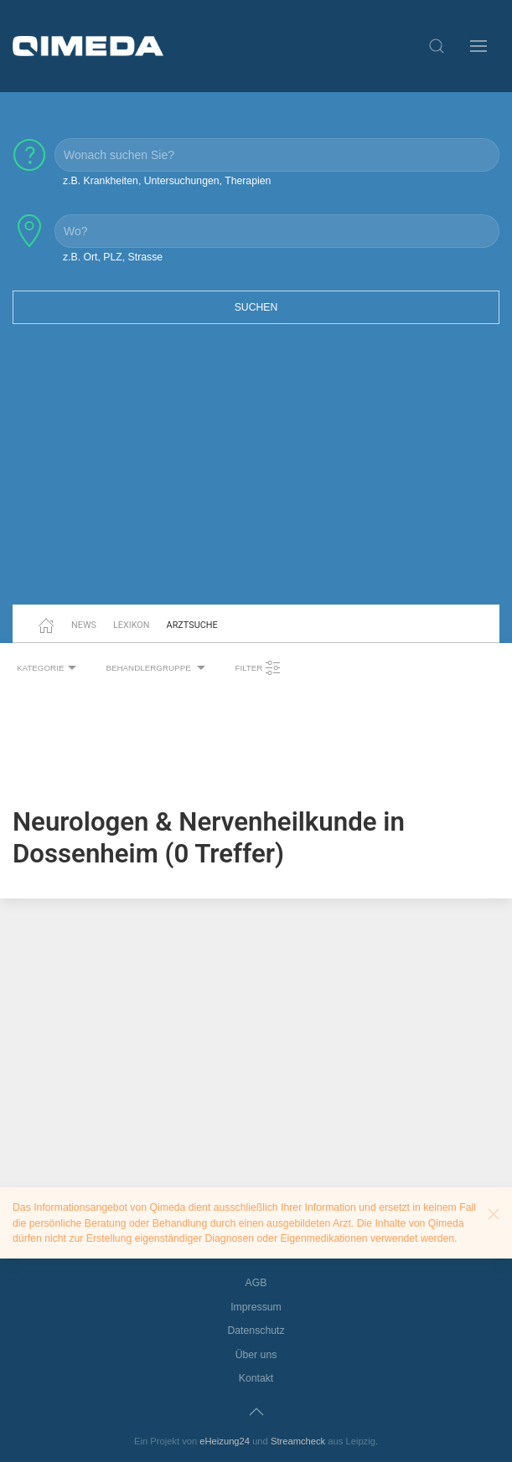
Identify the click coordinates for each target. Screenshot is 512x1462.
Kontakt (256, 1378)
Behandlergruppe (157, 668)
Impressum (256, 1307)
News (83, 625)
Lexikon (131, 625)
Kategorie (48, 668)
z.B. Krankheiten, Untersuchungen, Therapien (167, 181)
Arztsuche (192, 625)
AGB (256, 1283)
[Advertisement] (256, 475)
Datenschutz (255, 1330)
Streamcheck (298, 1441)
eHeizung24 (224, 1441)
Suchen (256, 307)
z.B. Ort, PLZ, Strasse (113, 257)
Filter (258, 668)
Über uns (256, 1355)
